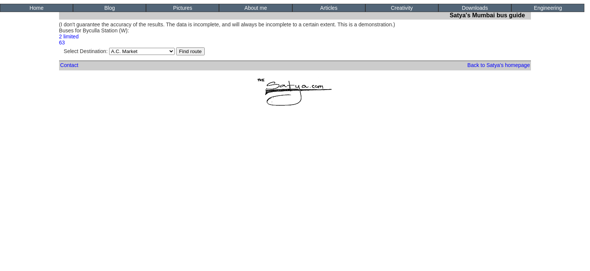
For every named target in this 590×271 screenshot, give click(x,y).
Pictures (182, 8)
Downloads (475, 8)
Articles (329, 8)
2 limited (69, 36)
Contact (69, 65)
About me (256, 8)
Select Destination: (119, 51)
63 (62, 43)
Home (36, 8)
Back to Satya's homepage (498, 65)
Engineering (548, 8)
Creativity (402, 8)
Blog (109, 8)
